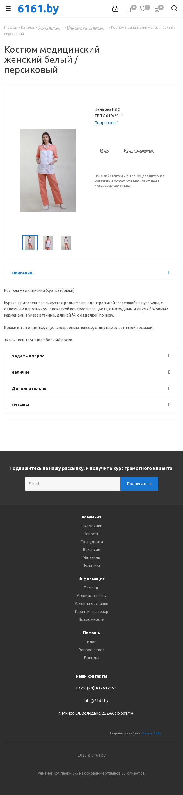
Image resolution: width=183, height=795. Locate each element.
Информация (91, 579)
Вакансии (91, 549)
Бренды (91, 657)
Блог (91, 642)
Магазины (92, 557)
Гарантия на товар (91, 611)
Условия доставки (91, 603)
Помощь (91, 588)
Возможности (91, 619)
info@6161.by (96, 700)
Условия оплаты (92, 596)
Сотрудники (91, 541)
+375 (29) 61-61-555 (96, 688)
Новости (91, 534)
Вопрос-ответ (92, 650)
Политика (91, 565)
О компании (91, 526)
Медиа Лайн (151, 733)
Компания (91, 517)
